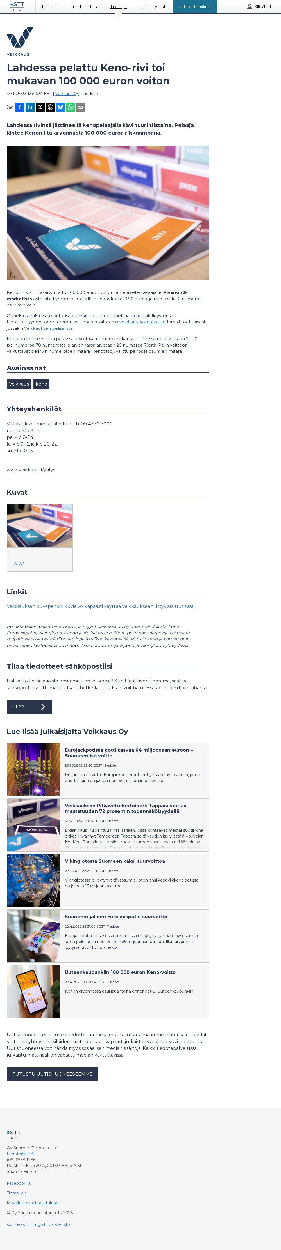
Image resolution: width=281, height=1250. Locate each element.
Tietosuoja (17, 1193)
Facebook (16, 1183)
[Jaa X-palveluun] (40, 108)
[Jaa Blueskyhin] (60, 108)
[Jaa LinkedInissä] (30, 108)
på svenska (60, 1224)
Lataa (18, 563)
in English (37, 1224)
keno (41, 384)
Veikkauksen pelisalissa (48, 328)
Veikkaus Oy (67, 93)
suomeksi (16, 1224)
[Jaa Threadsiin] (50, 108)
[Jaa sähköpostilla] (80, 108)
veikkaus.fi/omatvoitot (142, 321)
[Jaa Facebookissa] (19, 108)
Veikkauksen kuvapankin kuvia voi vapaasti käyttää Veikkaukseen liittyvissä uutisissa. (100, 606)
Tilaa (29, 707)
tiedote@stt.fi (20, 1153)
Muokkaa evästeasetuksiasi (33, 1202)
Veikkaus (19, 384)
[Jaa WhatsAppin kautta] (70, 108)
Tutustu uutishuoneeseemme (52, 1074)
